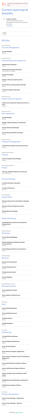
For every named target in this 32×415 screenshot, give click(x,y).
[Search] (16, 35)
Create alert (9, 25)
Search (4, 33)
